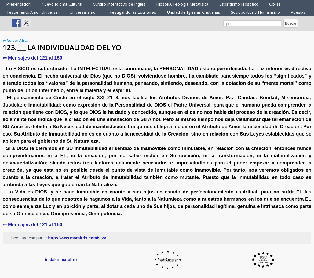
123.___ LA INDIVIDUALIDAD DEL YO (62, 47)
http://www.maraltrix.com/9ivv (77, 238)
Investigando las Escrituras (131, 12)
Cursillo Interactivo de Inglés (119, 4)
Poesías (298, 12)
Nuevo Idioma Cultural (62, 4)
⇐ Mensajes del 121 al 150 (32, 58)
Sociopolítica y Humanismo (255, 12)
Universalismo (83, 12)
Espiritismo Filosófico (238, 4)
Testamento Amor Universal (32, 12)
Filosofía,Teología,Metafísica (182, 4)
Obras (275, 4)
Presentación (18, 4)
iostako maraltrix (61, 259)
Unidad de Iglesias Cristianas (193, 12)
